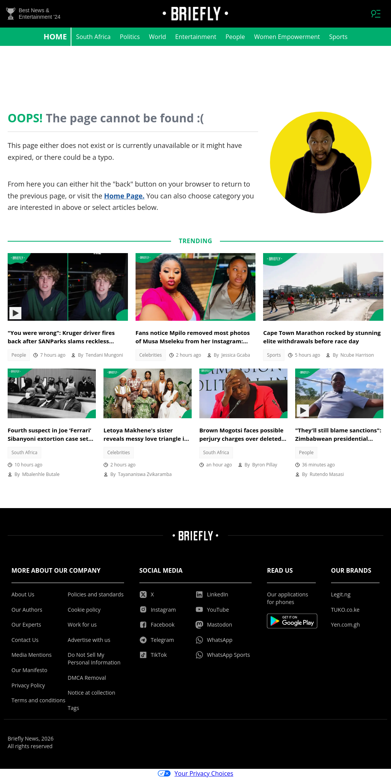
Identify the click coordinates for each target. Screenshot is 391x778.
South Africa (93, 36)
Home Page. (124, 195)
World (157, 36)
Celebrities (150, 355)
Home (55, 36)
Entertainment (196, 36)
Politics (130, 36)
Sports (338, 36)
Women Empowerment (287, 36)
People (235, 36)
